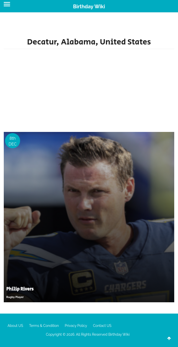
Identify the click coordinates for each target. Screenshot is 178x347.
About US (15, 326)
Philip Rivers (19, 289)
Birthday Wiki (89, 7)
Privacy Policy (76, 326)
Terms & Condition (44, 326)
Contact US (102, 326)
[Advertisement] (89, 92)
